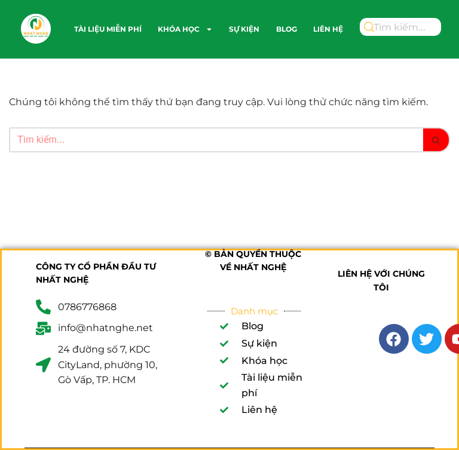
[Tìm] (216, 139)
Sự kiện (244, 29)
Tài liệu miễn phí (108, 29)
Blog (286, 29)
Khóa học (185, 29)
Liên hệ (328, 29)
